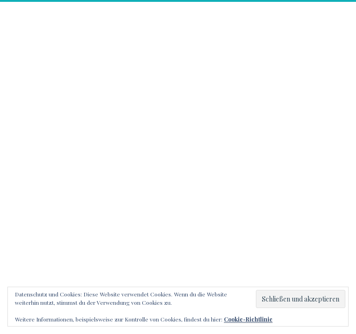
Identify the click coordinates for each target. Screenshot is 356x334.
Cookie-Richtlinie (248, 319)
